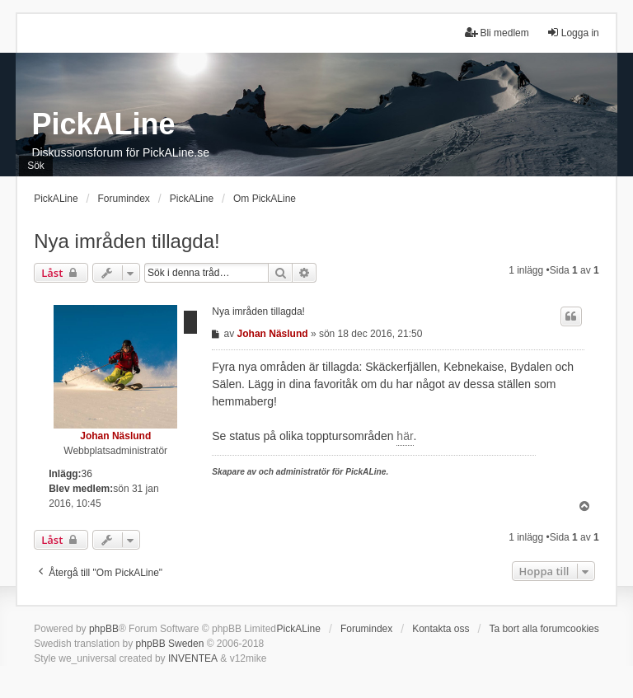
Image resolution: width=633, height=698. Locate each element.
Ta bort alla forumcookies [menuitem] (543, 629)
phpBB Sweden (170, 643)
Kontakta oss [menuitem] (440, 629)
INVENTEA (193, 658)
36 (87, 474)
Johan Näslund (115, 436)
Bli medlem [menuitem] (496, 32)
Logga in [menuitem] (572, 32)
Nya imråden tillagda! (126, 241)
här (404, 436)
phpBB (104, 629)
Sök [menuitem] (36, 165)
